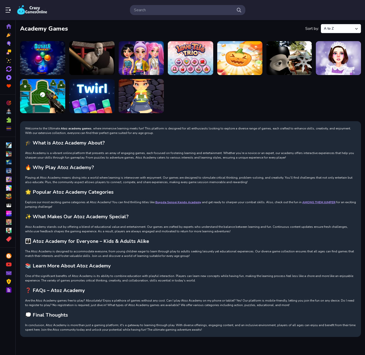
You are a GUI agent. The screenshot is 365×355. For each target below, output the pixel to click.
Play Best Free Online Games (32, 10)
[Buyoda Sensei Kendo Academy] (91, 58)
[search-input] (183, 10)
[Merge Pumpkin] (239, 58)
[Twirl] (91, 96)
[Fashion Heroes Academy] (141, 58)
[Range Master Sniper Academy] (42, 96)
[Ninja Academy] (289, 58)
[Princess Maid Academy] (338, 58)
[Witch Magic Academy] (141, 96)
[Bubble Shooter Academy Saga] (42, 58)
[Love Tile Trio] (190, 58)
